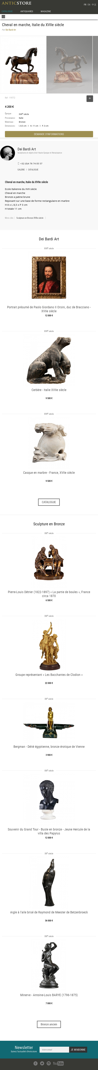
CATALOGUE (7, 11)
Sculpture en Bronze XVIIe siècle (29, 218)
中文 (94, 4)
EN (89, 4)
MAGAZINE (46, 11)
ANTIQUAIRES (26, 11)
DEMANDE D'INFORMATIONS (49, 134)
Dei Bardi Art (27, 149)
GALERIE (21, 170)
